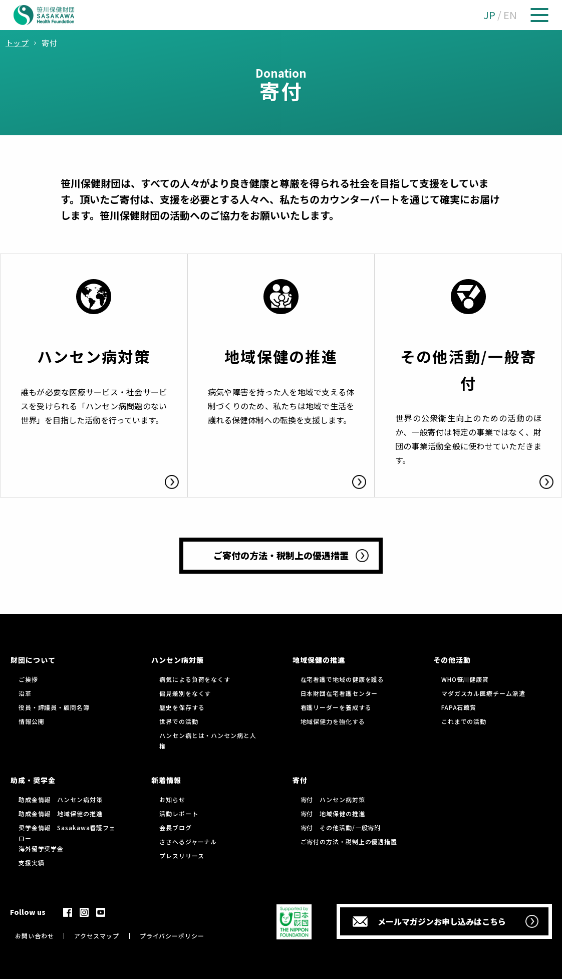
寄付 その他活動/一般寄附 (341, 827)
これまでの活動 (463, 721)
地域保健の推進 (319, 660)
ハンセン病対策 (177, 660)
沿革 (25, 693)
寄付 (300, 780)
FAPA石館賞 (458, 707)
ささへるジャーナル (188, 841)
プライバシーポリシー (172, 935)
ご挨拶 (28, 679)
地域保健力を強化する (333, 721)
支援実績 (32, 862)
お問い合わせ (34, 935)
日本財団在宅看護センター (339, 693)
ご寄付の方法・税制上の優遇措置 (349, 841)
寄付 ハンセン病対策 (333, 799)
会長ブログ (175, 827)
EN (510, 15)
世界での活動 (178, 721)
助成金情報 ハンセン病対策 (61, 799)
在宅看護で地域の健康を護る (343, 679)
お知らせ (172, 799)
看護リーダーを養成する (336, 707)
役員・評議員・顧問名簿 (54, 707)
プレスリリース (181, 855)
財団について (33, 660)
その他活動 (452, 660)
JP (489, 15)
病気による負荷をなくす (194, 679)
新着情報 (166, 780)
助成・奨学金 (33, 780)
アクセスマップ (96, 935)
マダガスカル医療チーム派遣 (483, 693)
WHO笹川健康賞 (465, 679)
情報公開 (32, 721)
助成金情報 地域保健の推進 (61, 813)
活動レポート (178, 813)
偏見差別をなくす (185, 693)
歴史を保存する (181, 707)
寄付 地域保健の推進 (333, 813)
